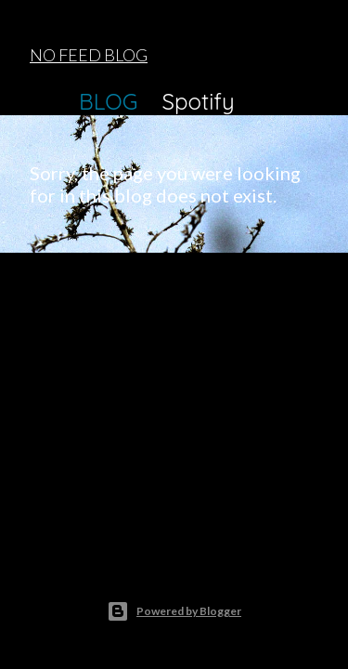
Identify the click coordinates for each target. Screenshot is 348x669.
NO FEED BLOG (89, 55)
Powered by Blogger (174, 611)
